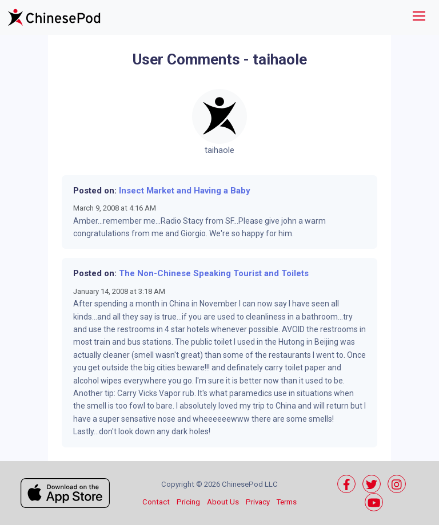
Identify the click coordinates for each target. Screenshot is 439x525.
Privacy (258, 502)
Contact (156, 502)
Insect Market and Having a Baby (184, 190)
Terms (287, 502)
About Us (223, 502)
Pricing (188, 502)
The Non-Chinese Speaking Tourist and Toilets (214, 273)
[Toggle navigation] (419, 17)
